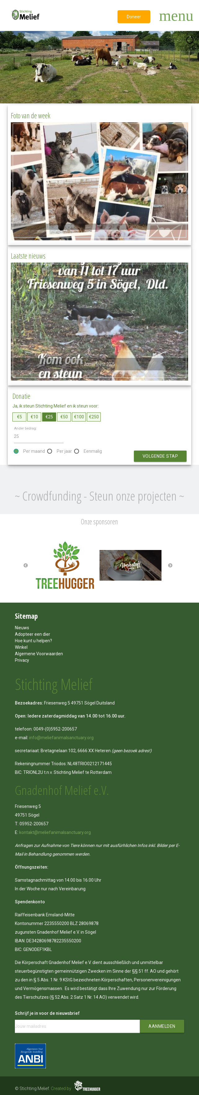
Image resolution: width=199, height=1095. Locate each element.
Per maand (34, 451)
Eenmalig (93, 451)
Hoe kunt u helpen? (33, 640)
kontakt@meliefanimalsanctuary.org (55, 832)
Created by (76, 1088)
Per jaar (64, 451)
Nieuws (22, 627)
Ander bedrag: (25, 428)
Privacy (22, 660)
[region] (99, 67)
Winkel (21, 647)
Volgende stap (160, 456)
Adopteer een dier (32, 634)
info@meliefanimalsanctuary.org (61, 737)
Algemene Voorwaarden (39, 653)
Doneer (134, 16)
